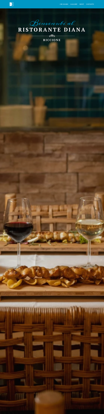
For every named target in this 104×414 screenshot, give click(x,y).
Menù (82, 4)
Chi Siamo (64, 4)
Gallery (73, 4)
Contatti (90, 4)
